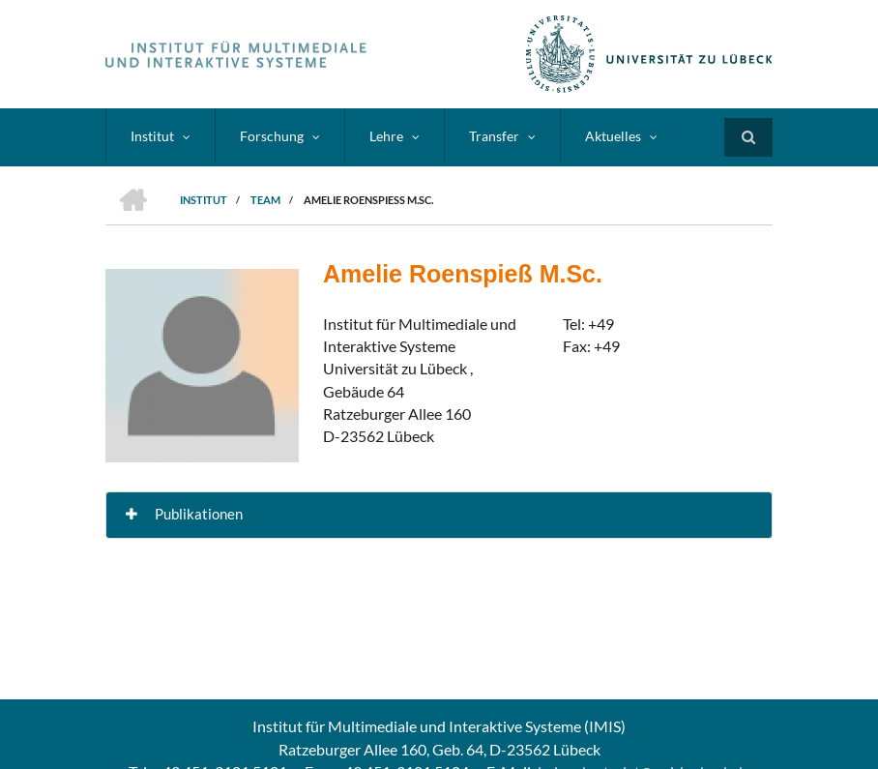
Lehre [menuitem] (386, 136)
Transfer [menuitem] (494, 136)
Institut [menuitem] (152, 136)
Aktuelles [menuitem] (613, 136)
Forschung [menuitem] (272, 136)
